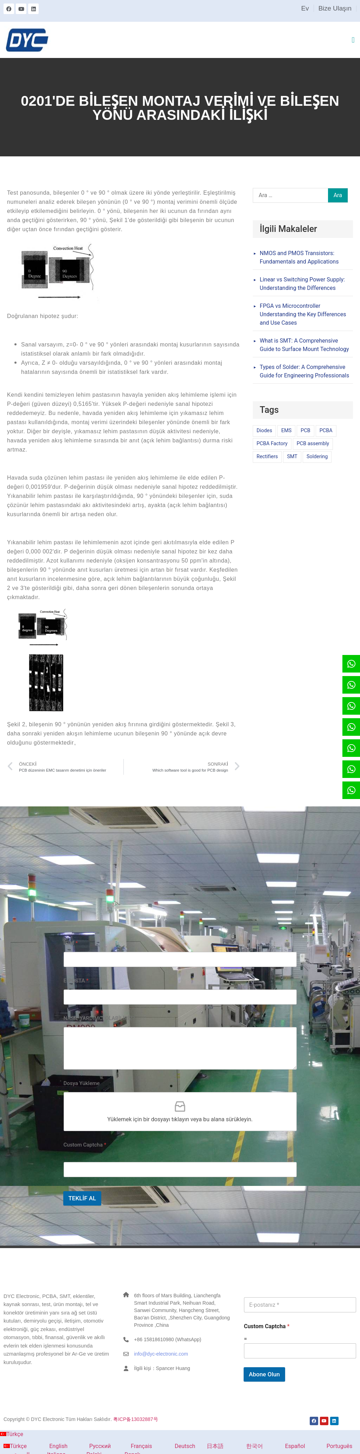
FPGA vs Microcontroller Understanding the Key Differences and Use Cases (303, 314)
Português (330, 1446)
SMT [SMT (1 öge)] (292, 457)
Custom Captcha (85, 1145)
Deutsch (175, 1446)
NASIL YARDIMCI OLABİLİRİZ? (99, 1018)
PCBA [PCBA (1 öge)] (326, 431)
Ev (305, 8)
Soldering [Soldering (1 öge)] (317, 457)
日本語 (211, 1446)
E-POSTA (76, 981)
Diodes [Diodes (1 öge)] (264, 431)
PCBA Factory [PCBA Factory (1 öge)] (272, 444)
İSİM (71, 943)
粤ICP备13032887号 (135, 1419)
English (48, 1446)
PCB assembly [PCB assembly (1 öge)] (313, 444)
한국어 (244, 1446)
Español (285, 1446)
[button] (353, 40)
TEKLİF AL (82, 1198)
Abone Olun (264, 1374)
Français (132, 1446)
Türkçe (11, 1434)
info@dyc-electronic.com (161, 1354)
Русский (90, 1446)
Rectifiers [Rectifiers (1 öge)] (267, 457)
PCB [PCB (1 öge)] (305, 431)
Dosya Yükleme (82, 1083)
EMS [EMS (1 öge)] (286, 431)
